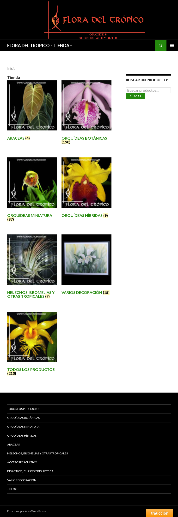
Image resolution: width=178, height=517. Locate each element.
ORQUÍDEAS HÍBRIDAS (22, 435)
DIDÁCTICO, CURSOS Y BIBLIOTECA (30, 471)
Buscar (135, 96)
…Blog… (13, 489)
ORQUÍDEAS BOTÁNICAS (23, 418)
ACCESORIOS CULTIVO (22, 462)
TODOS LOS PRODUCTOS (23, 409)
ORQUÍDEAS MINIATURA (23, 426)
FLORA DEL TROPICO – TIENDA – (39, 45)
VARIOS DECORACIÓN (21, 480)
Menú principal (172, 45)
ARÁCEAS (13, 444)
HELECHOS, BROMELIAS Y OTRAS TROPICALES (37, 453)
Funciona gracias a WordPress (26, 511)
